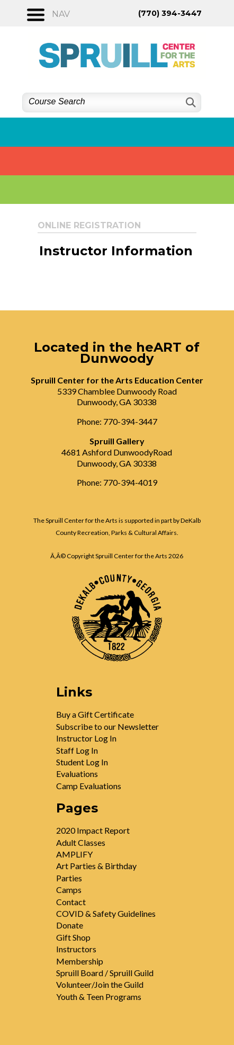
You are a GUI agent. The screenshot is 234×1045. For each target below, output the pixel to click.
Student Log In (82, 762)
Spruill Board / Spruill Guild (105, 973)
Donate (69, 925)
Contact (71, 902)
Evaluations (77, 774)
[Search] (190, 102)
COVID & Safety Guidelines (106, 913)
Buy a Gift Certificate (95, 714)
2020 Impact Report (93, 830)
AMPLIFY (74, 854)
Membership (79, 961)
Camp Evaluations (88, 786)
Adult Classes (80, 842)
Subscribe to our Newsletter (107, 726)
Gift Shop (73, 937)
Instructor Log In (86, 738)
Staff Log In (77, 750)
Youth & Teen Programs (98, 997)
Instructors (76, 949)
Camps (69, 890)
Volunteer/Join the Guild (99, 984)
